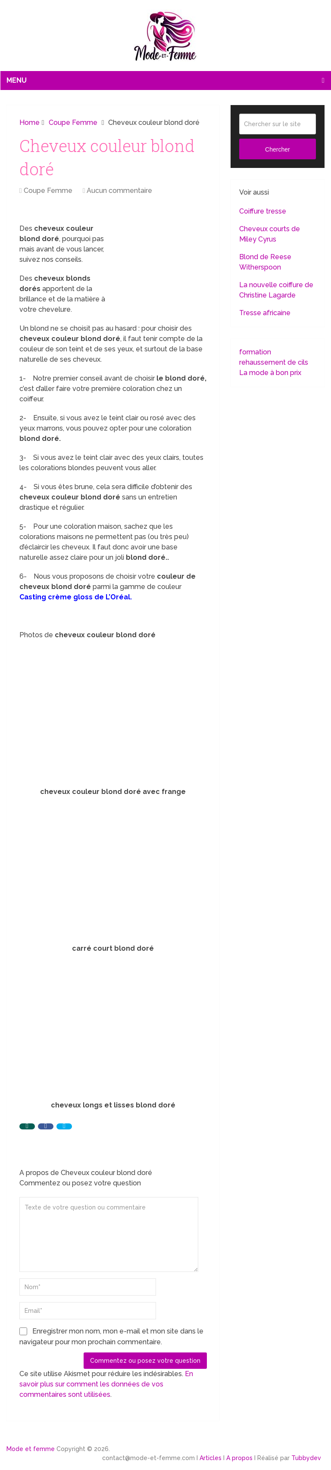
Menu (16, 80)
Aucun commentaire (119, 190)
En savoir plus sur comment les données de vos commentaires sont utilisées (106, 1384)
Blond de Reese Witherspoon (265, 262)
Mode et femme (30, 1448)
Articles (211, 1457)
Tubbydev (306, 1457)
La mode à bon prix (270, 373)
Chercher (277, 149)
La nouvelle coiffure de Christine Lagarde (276, 290)
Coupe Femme (48, 190)
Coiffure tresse (262, 211)
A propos (239, 1457)
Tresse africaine (264, 313)
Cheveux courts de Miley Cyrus (269, 234)
